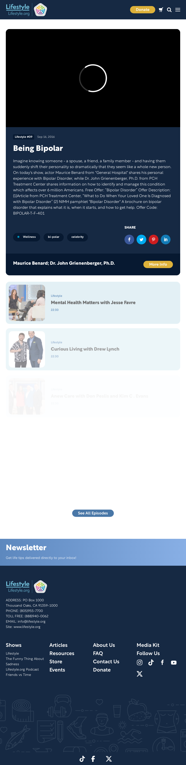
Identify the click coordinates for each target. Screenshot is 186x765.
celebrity (77, 237)
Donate (142, 10)
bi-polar (53, 237)
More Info (158, 264)
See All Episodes (93, 514)
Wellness (26, 237)
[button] (169, 10)
